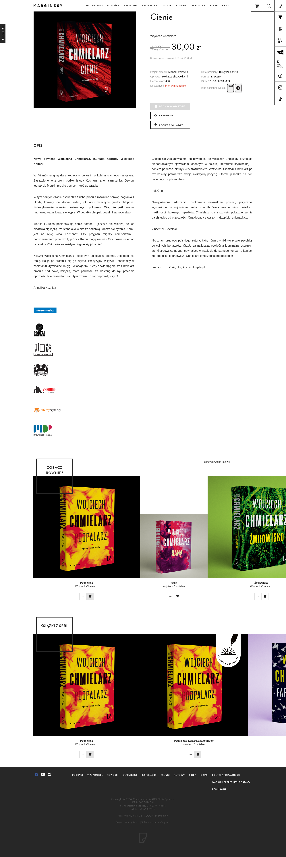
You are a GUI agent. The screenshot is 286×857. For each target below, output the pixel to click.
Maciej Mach (132, 822)
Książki (168, 5)
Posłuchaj (199, 5)
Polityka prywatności (226, 775)
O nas (225, 5)
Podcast (77, 775)
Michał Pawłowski (178, 72)
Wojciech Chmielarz (163, 36)
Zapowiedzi (130, 5)
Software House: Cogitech (155, 822)
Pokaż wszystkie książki (216, 461)
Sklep (214, 5)
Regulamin (219, 789)
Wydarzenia (94, 5)
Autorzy (182, 5)
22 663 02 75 (147, 809)
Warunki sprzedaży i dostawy (231, 782)
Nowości (113, 5)
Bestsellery (150, 5)
